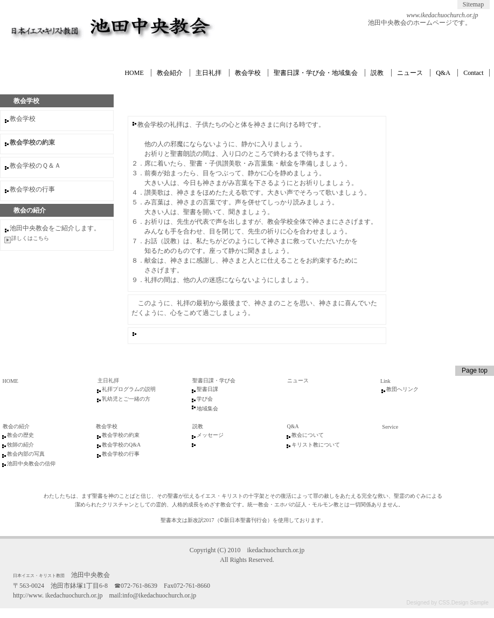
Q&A (443, 73)
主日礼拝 (208, 73)
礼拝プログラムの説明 (129, 389)
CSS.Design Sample (464, 603)
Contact (473, 73)
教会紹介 (170, 73)
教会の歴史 (20, 435)
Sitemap (473, 4)
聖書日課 (207, 389)
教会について (307, 435)
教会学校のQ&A (121, 445)
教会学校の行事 (32, 189)
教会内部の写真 (26, 454)
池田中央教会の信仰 (31, 463)
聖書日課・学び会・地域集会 (316, 73)
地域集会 (207, 408)
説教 (377, 73)
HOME (133, 73)
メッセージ (210, 435)
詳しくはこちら (30, 238)
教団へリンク (402, 389)
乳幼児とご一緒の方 (126, 399)
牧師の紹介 (20, 445)
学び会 (205, 399)
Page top (475, 370)
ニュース (410, 73)
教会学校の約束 (121, 435)
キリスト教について (315, 445)
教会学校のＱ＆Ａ (35, 165)
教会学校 (248, 73)
